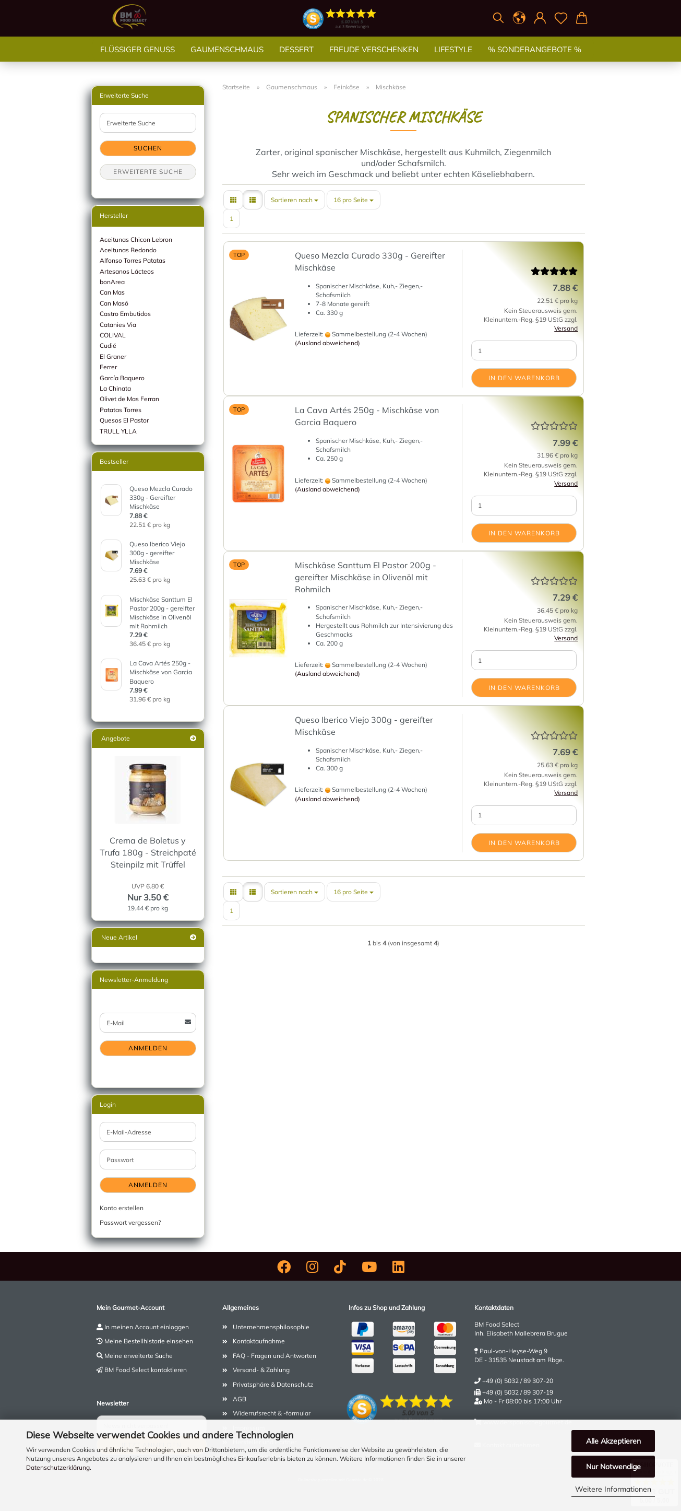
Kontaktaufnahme (259, 1341)
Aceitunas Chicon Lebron (136, 239)
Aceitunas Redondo (128, 250)
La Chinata (115, 388)
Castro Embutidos (125, 314)
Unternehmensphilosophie (271, 1327)
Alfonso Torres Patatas (132, 260)
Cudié (108, 345)
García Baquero (122, 378)
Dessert (296, 60)
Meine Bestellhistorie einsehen (148, 1341)
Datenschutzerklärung (58, 1467)
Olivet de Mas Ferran (129, 399)
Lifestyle (453, 60)
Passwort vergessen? (130, 1222)
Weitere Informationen (613, 1489)
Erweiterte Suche (148, 171)
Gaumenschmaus (227, 60)
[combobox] (294, 199)
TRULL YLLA (118, 431)
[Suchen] (498, 18)
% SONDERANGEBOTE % (534, 60)
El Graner (113, 356)
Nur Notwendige (613, 1466)
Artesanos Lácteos (127, 271)
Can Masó (114, 303)
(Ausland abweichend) (327, 343)
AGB (239, 1399)
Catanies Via (118, 325)
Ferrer (108, 367)
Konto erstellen (122, 1208)
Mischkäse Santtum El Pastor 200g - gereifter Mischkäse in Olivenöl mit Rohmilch (365, 577)
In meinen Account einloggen (146, 1327)
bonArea (112, 282)
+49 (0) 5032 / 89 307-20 (517, 1381)
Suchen (148, 148)
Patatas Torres (120, 410)
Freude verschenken (374, 60)
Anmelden (148, 1048)
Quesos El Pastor (124, 420)
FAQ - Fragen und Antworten (274, 1356)
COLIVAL (113, 335)
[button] (519, 18)
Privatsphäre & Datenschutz (273, 1384)
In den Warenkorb (524, 378)
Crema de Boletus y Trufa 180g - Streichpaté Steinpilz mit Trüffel (148, 852)
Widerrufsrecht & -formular (271, 1413)
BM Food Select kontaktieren (145, 1370)
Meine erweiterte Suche (138, 1356)
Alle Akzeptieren (613, 1441)
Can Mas (112, 292)
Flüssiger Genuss (137, 60)
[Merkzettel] (561, 18)
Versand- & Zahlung (261, 1370)
